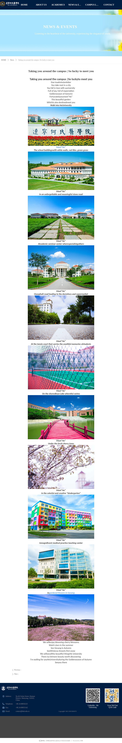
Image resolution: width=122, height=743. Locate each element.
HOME (3, 60)
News (12, 60)
